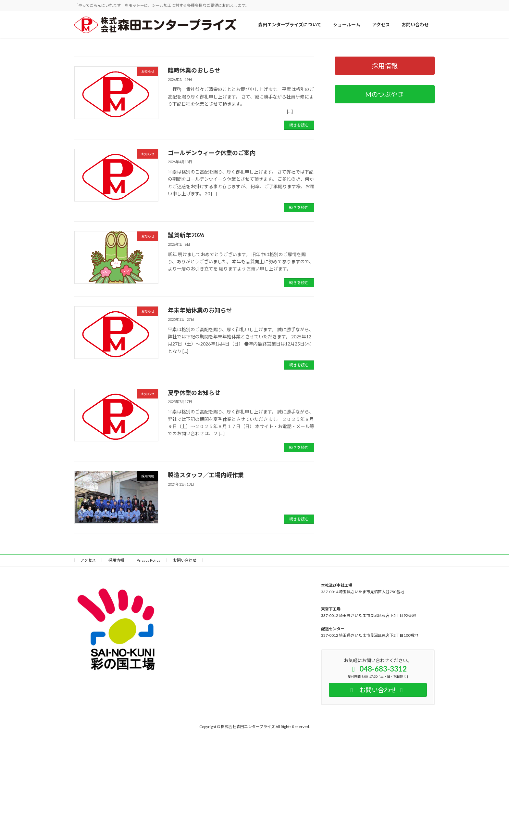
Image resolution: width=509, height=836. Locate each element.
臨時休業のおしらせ (194, 231)
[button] (242, 195)
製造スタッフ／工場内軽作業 (206, 636)
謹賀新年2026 (186, 396)
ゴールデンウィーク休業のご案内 (211, 314)
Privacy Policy (148, 721)
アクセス (88, 721)
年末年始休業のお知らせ (200, 471)
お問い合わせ (184, 721)
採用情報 (116, 721)
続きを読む (299, 286)
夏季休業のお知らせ (194, 553)
